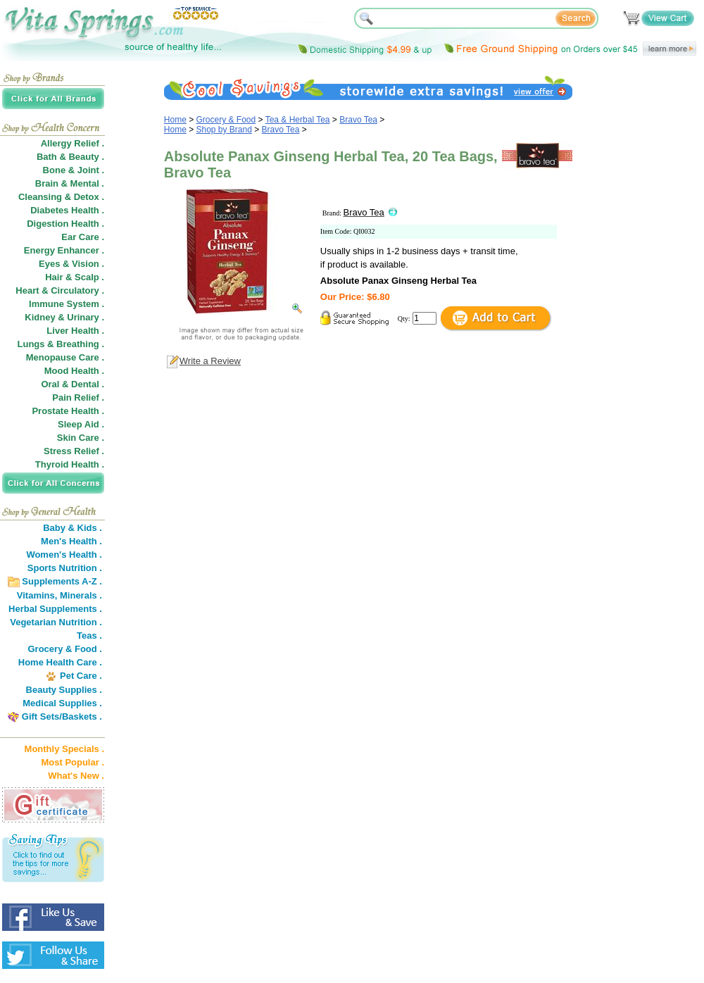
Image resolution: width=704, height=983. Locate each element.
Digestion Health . (65, 223)
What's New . (76, 775)
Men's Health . (71, 541)
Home (175, 120)
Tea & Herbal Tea (297, 120)
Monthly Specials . (64, 749)
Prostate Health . (68, 411)
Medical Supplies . (62, 703)
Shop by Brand (224, 129)
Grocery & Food (226, 120)
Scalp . (89, 277)
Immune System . (66, 304)
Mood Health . (74, 370)
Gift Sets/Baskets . (62, 716)
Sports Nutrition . (64, 568)
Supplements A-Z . (62, 581)
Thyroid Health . (69, 464)
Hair (54, 277)
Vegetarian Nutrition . (56, 622)
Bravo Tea (358, 120)
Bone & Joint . (73, 170)
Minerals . (81, 595)
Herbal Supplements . (55, 608)
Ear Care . (82, 237)
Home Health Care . (60, 662)
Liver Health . (75, 330)
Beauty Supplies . (64, 689)
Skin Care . (80, 437)
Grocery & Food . (65, 649)
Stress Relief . (74, 451)
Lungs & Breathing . (61, 344)
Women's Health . (64, 554)
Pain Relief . (78, 397)
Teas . (89, 635)
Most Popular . (72, 762)
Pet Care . (81, 675)
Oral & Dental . (72, 384)
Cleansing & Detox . (61, 197)
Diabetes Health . (67, 210)
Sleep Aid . (81, 424)
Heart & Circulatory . (59, 290)
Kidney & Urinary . (64, 317)
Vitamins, (37, 595)
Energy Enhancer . (64, 250)
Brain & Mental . (69, 183)
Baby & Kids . (72, 527)
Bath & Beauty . (70, 156)
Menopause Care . (65, 357)
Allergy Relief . (72, 143)
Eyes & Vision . (71, 263)
